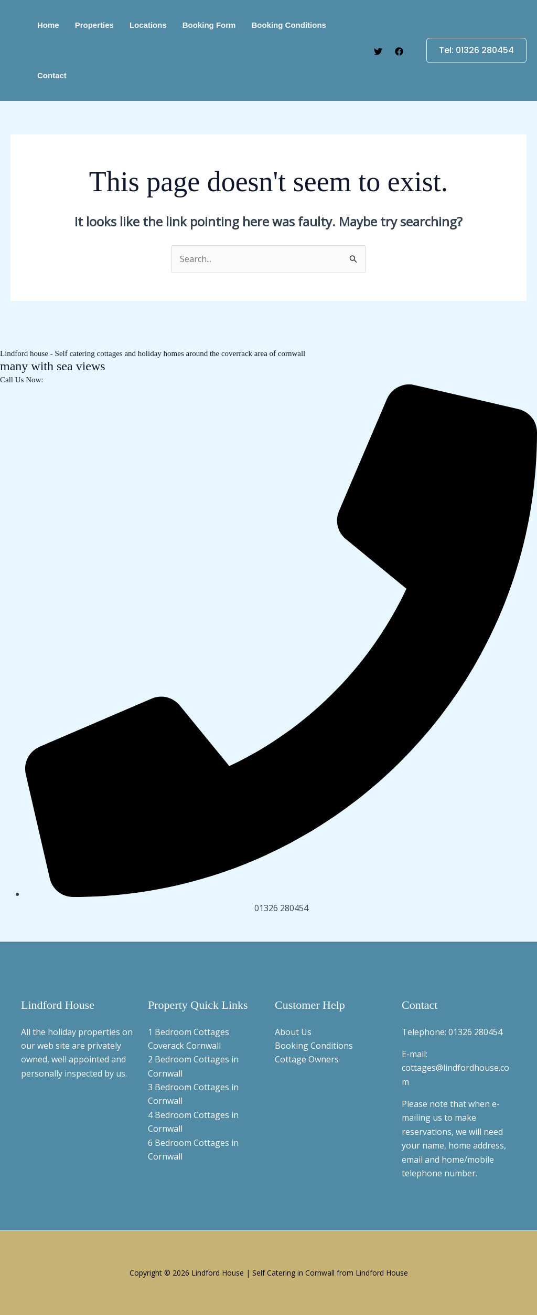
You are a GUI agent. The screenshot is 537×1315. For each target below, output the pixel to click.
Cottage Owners (307, 1059)
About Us (293, 1032)
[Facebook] (399, 51)
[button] (470, 50)
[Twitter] (378, 51)
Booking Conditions (314, 1045)
